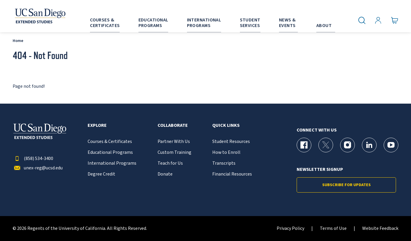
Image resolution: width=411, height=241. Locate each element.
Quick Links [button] (226, 125)
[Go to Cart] (394, 20)
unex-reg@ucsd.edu (38, 168)
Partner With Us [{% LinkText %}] (174, 142)
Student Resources (231, 142)
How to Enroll (226, 152)
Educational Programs (110, 152)
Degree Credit (101, 174)
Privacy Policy (290, 228)
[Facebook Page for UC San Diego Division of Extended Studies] (304, 145)
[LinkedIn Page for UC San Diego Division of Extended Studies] (369, 145)
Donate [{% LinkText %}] (165, 174)
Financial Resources (232, 174)
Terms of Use (333, 228)
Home (18, 40)
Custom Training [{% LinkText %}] (174, 152)
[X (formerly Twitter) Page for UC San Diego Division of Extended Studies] (325, 145)
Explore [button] (97, 125)
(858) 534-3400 (33, 159)
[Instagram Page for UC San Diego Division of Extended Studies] (347, 145)
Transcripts (223, 163)
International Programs (112, 163)
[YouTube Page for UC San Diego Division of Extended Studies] (391, 145)
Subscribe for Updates (346, 185)
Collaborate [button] (173, 125)
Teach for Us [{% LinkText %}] (170, 163)
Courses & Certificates (110, 142)
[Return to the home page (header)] (40, 16)
